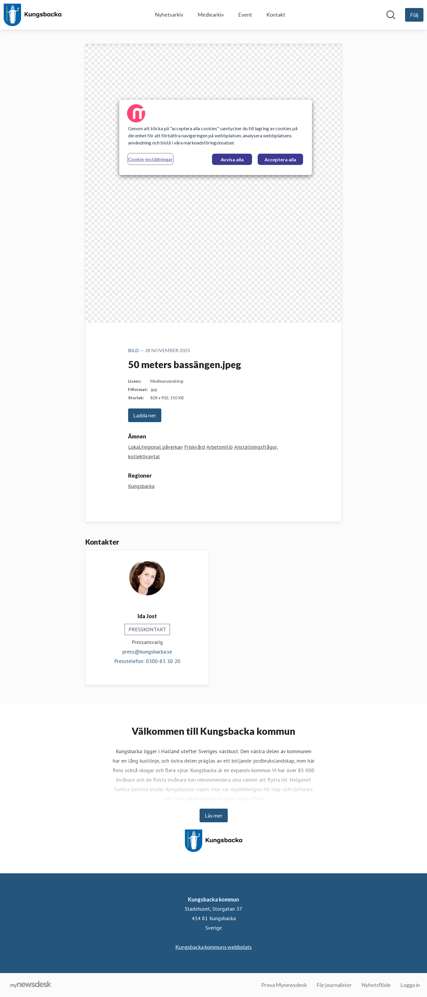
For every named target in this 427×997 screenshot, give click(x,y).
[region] (215, 137)
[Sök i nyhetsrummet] (391, 15)
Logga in (410, 985)
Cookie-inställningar (150, 159)
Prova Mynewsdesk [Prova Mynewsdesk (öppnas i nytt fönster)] (284, 985)
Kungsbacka (141, 486)
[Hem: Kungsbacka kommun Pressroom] (32, 15)
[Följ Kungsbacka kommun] (414, 15)
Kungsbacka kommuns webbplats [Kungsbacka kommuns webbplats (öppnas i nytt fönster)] (213, 947)
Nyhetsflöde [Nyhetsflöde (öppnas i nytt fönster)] (376, 985)
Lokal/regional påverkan (155, 446)
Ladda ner (144, 415)
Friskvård (194, 446)
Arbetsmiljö (219, 446)
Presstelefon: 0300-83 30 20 (147, 661)
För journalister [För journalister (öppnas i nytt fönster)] (334, 985)
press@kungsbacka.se (147, 651)
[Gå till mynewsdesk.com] (30, 985)
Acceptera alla (280, 159)
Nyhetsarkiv (169, 14)
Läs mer (214, 815)
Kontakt (275, 14)
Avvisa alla (232, 159)
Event (245, 14)
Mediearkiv (210, 14)
